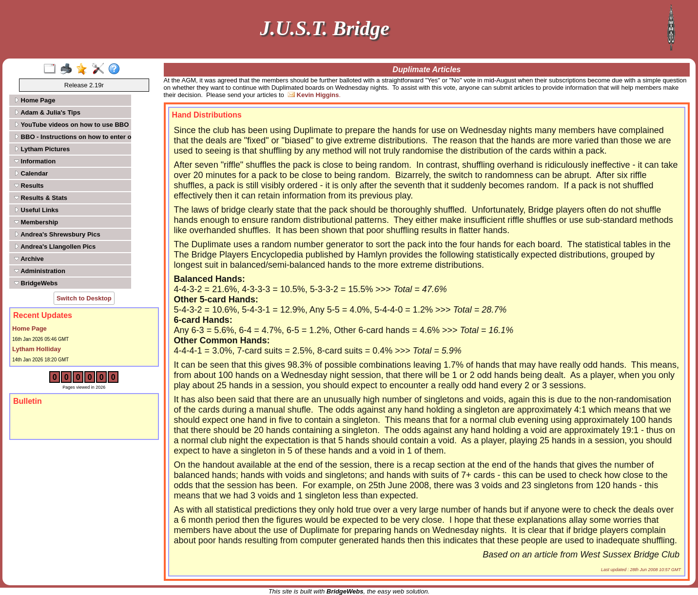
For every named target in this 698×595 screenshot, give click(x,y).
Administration (39, 271)
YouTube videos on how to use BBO (71, 124)
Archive (29, 258)
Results (29, 185)
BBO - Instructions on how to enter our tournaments (71, 136)
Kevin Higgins (318, 95)
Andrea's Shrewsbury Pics (57, 234)
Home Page (34, 100)
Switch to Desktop (84, 298)
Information (35, 161)
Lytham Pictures (42, 149)
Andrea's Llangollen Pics (55, 246)
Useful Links (36, 210)
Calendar (31, 173)
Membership (36, 222)
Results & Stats (40, 197)
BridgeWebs (36, 283)
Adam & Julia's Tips (47, 112)
